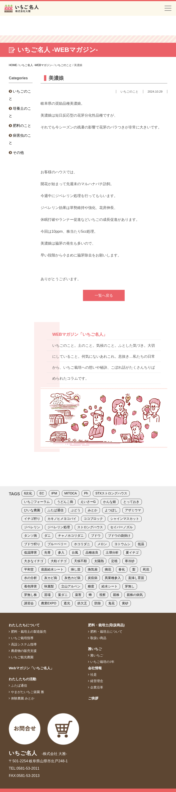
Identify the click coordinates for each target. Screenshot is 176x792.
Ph (86, 493)
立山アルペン (70, 586)
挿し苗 (75, 569)
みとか (92, 510)
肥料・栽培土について (106, 631)
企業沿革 (96, 687)
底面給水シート (52, 569)
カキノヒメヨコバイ (61, 518)
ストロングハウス (90, 527)
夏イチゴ (132, 552)
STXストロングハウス (111, 493)
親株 (116, 595)
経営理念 (96, 681)
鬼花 (111, 603)
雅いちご (95, 649)
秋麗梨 (49, 586)
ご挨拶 (93, 698)
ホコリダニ (82, 544)
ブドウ (96, 535)
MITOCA (70, 493)
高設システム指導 (24, 644)
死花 (146, 569)
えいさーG (88, 502)
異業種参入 (113, 578)
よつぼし (111, 510)
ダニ (47, 535)
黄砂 (125, 603)
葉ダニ (63, 595)
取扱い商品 (98, 638)
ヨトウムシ (122, 544)
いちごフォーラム (37, 502)
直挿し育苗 (136, 578)
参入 (61, 552)
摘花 (108, 569)
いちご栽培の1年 (102, 661)
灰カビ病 (50, 578)
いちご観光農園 (22, 657)
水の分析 (30, 578)
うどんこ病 (65, 502)
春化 (121, 569)
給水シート (110, 586)
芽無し (130, 586)
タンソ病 (30, 535)
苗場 (47, 595)
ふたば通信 (55, 510)
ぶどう (75, 510)
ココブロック (93, 518)
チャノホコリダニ (71, 535)
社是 (93, 674)
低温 (141, 544)
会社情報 (95, 668)
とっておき (131, 502)
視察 (102, 595)
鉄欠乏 (82, 603)
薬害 (78, 595)
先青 (47, 552)
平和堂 (29, 569)
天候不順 (80, 561)
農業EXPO (48, 603)
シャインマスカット (124, 518)
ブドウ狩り (32, 544)
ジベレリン (32, 527)
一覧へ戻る (104, 295)
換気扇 (92, 569)
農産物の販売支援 (24, 650)
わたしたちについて (24, 625)
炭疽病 (92, 578)
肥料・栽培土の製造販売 (28, 631)
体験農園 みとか (22, 698)
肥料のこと (22, 126)
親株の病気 (135, 595)
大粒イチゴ (59, 561)
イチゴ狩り (32, 518)
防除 (97, 603)
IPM (54, 493)
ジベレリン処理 (58, 527)
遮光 (67, 603)
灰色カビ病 (72, 578)
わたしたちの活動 (22, 679)
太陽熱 (99, 561)
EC (41, 493)
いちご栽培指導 (22, 638)
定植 (114, 561)
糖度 (91, 586)
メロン (102, 544)
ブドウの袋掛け (119, 535)
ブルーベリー (57, 544)
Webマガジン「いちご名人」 (31, 668)
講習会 (29, 603)
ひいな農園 (32, 510)
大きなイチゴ (33, 561)
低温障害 (30, 552)
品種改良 (91, 552)
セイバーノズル (121, 527)
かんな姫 (109, 502)
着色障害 (30, 586)
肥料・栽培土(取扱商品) (106, 625)
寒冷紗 (130, 561)
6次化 (28, 493)
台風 (75, 552)
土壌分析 (112, 552)
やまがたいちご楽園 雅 (27, 691)
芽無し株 (30, 595)
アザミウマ (133, 510)
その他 (18, 153)
